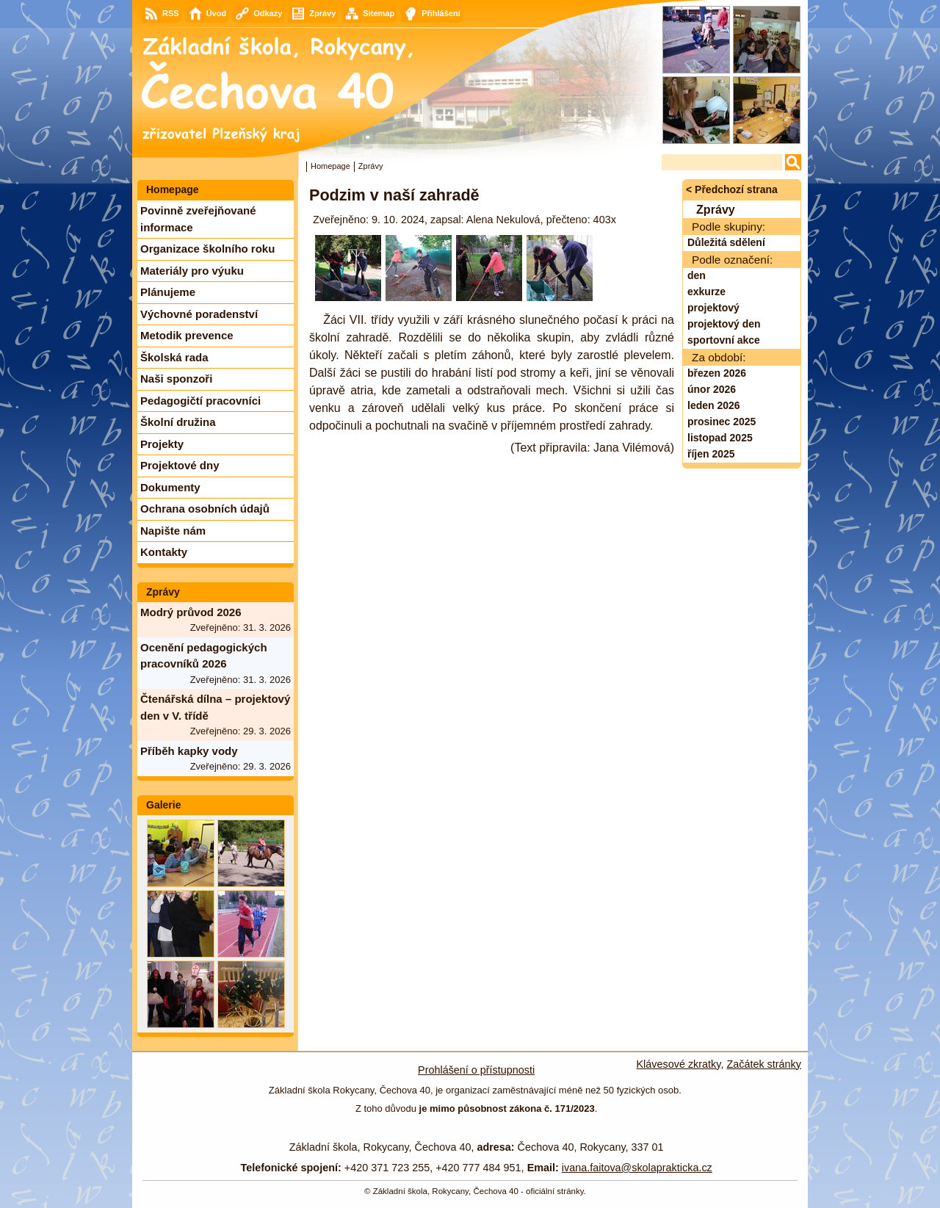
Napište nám (173, 530)
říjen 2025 (711, 454)
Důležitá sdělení (726, 242)
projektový (713, 308)
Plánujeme (167, 292)
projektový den (724, 324)
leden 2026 (713, 405)
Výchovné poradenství (199, 314)
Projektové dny (180, 465)
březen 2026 (716, 373)
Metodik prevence (187, 335)
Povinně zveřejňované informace (198, 219)
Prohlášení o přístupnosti (476, 1070)
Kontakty (163, 552)
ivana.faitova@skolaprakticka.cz (637, 1167)
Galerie (163, 805)
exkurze (706, 291)
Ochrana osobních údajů (205, 508)
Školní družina (178, 422)
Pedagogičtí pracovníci (200, 400)
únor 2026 (711, 389)
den (696, 275)
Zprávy (163, 592)
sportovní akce (723, 340)
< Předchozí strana (732, 189)
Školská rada (174, 357)
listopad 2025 (720, 438)
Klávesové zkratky (679, 1064)
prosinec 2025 (721, 421)
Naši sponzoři (176, 378)
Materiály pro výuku (192, 270)
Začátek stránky (763, 1064)
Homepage (330, 166)
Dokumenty (170, 487)
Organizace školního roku (207, 248)
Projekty (162, 444)
